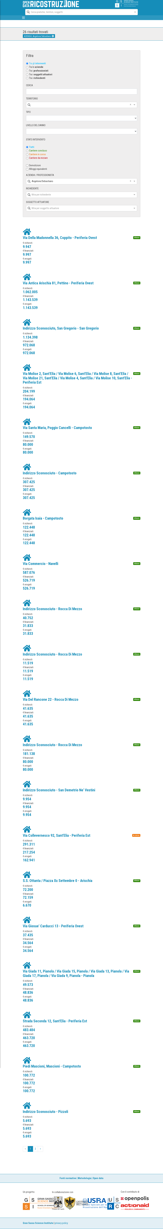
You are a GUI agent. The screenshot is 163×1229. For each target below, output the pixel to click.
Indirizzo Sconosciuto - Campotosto (49, 473)
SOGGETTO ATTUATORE (37, 202)
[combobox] (78, 12)
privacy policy (61, 1223)
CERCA (29, 85)
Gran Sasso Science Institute (38, 1223)
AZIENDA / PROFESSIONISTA (40, 175)
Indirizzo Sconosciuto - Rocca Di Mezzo (52, 609)
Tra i (38, 70)
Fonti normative (68, 1178)
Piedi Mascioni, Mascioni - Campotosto (52, 1066)
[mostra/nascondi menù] (23, 17)
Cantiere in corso (37, 154)
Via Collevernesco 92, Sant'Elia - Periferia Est (56, 835)
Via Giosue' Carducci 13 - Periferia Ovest (53, 926)
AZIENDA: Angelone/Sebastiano (39, 36)
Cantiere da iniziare (38, 158)
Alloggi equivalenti (38, 169)
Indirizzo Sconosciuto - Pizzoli (45, 1112)
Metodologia (84, 1178)
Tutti (31, 147)
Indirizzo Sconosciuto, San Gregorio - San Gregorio (61, 328)
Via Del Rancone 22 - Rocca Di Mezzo (50, 699)
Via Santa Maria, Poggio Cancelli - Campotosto (57, 428)
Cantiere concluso (38, 150)
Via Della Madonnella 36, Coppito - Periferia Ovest (60, 238)
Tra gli (37, 63)
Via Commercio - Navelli (40, 564)
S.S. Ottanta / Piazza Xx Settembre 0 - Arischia (57, 881)
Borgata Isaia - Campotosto (43, 518)
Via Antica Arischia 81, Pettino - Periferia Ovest (58, 283)
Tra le (36, 67)
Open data (98, 1178)
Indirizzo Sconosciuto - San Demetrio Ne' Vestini (59, 790)
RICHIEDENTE (32, 188)
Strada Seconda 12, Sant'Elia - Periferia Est (55, 1021)
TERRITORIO (32, 98)
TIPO (28, 112)
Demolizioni (35, 165)
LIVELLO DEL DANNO (35, 125)
